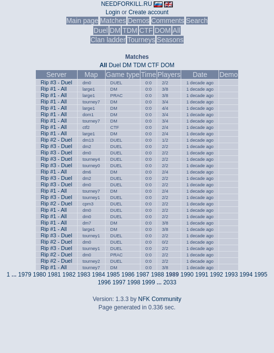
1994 (246, 274)
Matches (113, 21)
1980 (39, 274)
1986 (128, 274)
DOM (163, 30)
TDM (129, 30)
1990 (186, 274)
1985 (113, 274)
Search (197, 21)
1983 (83, 274)
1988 (157, 274)
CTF (146, 30)
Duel (101, 30)
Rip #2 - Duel (56, 140)
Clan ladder (108, 40)
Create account (148, 12)
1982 (69, 274)
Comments (168, 21)
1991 (202, 274)
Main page (82, 21)
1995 (261, 274)
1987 (142, 274)
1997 (119, 282)
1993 (231, 274)
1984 (98, 274)
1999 (148, 282)
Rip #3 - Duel (56, 82)
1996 (104, 282)
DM (115, 30)
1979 (24, 274)
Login (113, 12)
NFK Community (159, 299)
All (177, 30)
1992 (216, 274)
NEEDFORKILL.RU (126, 3)
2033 (169, 282)
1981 (54, 274)
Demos (138, 21)
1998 (133, 282)
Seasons (170, 40)
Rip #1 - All (54, 89)
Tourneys (141, 40)
